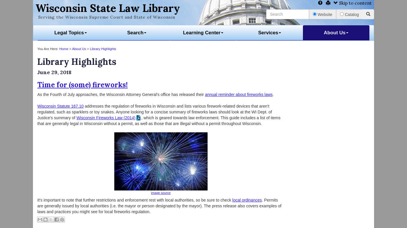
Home (63, 49)
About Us (336, 32)
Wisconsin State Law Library (108, 8)
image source (161, 193)
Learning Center (203, 32)
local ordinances (247, 200)
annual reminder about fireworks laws (239, 94)
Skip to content (353, 3)
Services (269, 32)
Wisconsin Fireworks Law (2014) (105, 117)
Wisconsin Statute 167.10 (60, 106)
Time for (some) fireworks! (82, 84)
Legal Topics (71, 32)
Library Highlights (103, 49)
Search (136, 32)
